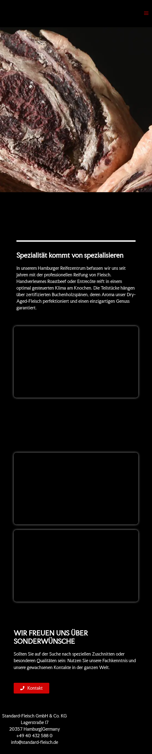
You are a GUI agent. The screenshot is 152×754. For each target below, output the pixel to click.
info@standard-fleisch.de (34, 742)
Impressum (117, 735)
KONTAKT (117, 722)
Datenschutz (117, 729)
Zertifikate (117, 716)
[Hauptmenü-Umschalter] (146, 13)
